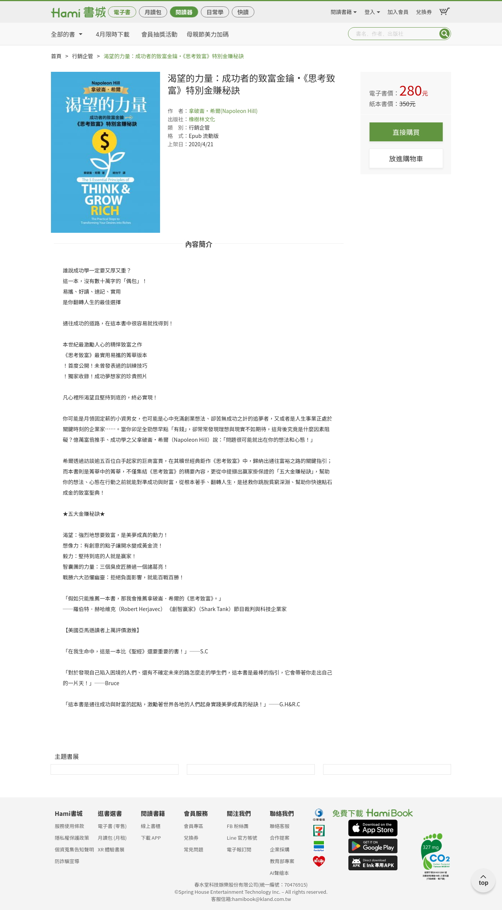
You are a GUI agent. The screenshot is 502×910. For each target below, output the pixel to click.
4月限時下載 (112, 34)
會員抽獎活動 (159, 34)
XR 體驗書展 (111, 849)
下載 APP (151, 837)
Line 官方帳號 (242, 837)
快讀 (243, 12)
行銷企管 (82, 56)
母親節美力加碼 (207, 34)
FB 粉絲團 (238, 826)
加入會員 (398, 10)
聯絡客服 (279, 826)
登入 (370, 10)
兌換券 (424, 10)
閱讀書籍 (341, 10)
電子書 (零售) (112, 826)
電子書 (122, 12)
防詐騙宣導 (67, 861)
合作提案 (279, 837)
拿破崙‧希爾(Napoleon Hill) (223, 111)
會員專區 (193, 826)
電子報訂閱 (239, 849)
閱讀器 (184, 12)
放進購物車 (406, 158)
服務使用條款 (69, 826)
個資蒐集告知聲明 (74, 849)
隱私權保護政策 (72, 837)
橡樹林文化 (202, 119)
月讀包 (153, 12)
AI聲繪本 (279, 872)
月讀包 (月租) (112, 837)
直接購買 (406, 132)
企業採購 (279, 849)
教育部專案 (282, 861)
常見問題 (193, 849)
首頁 (56, 56)
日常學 (214, 12)
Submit (445, 34)
